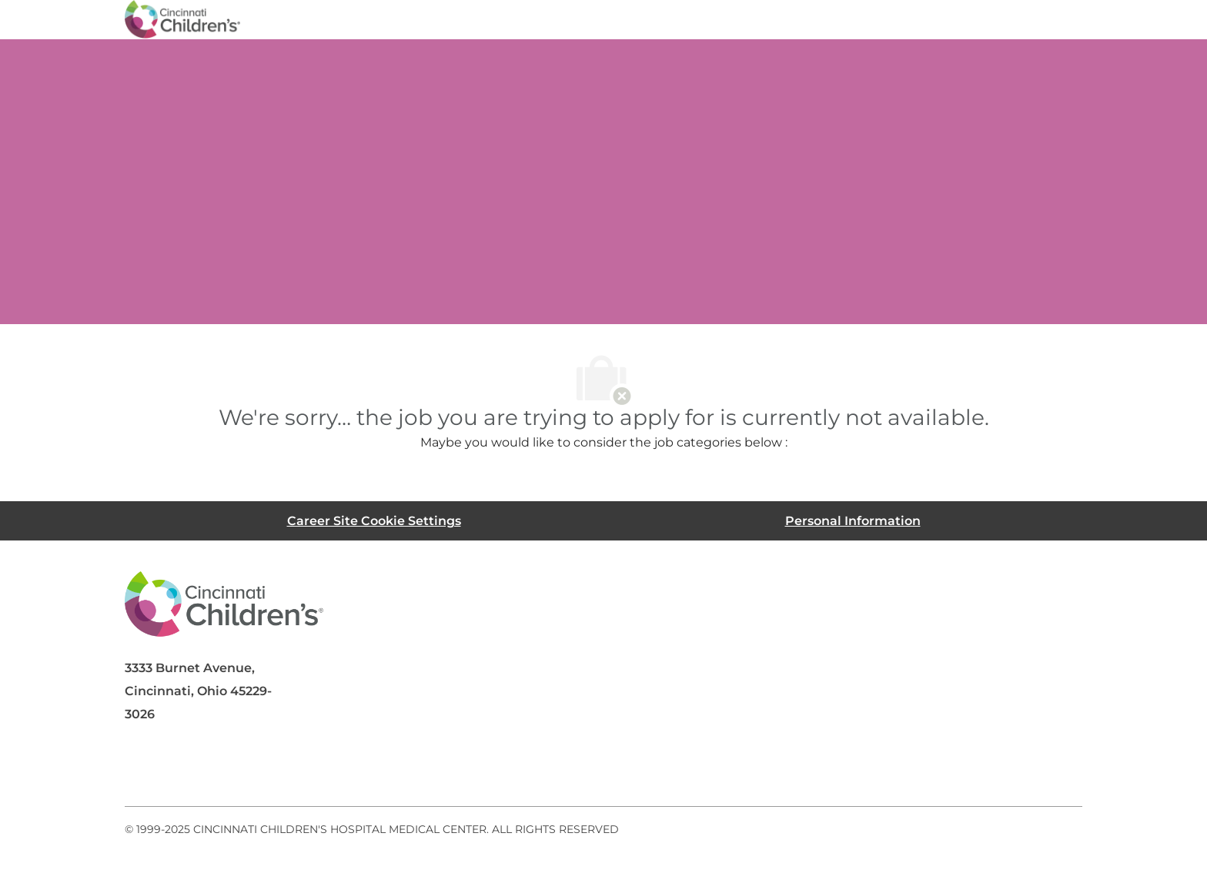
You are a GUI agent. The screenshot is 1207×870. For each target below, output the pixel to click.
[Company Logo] (182, 18)
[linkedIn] (204, 769)
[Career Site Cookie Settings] (374, 521)
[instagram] (327, 769)
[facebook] (143, 769)
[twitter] (266, 769)
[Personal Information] (853, 521)
